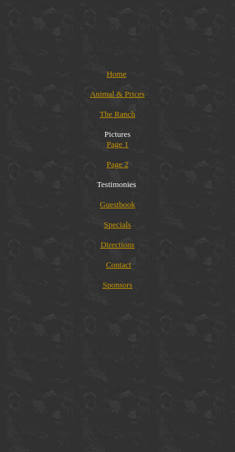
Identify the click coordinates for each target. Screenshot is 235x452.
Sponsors (118, 284)
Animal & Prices (117, 94)
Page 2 (117, 164)
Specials (117, 224)
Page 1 (117, 144)
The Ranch (117, 114)
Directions (117, 244)
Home (117, 73)
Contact (118, 264)
